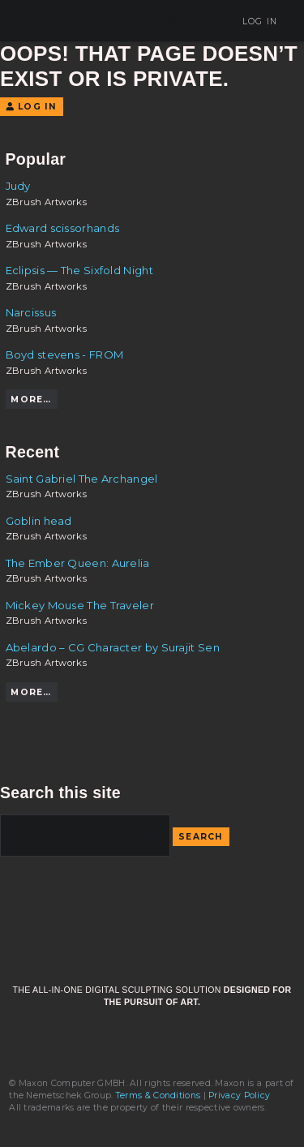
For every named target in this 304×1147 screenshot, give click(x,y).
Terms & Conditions (158, 1095)
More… (31, 399)
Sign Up (192, 21)
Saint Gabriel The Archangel (82, 478)
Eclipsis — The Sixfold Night (79, 270)
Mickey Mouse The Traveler (80, 605)
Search (201, 836)
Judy (18, 185)
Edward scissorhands (63, 227)
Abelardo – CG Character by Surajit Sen (113, 647)
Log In (254, 21)
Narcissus (31, 312)
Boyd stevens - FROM (65, 354)
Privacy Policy (239, 1095)
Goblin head (39, 520)
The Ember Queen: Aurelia (78, 562)
